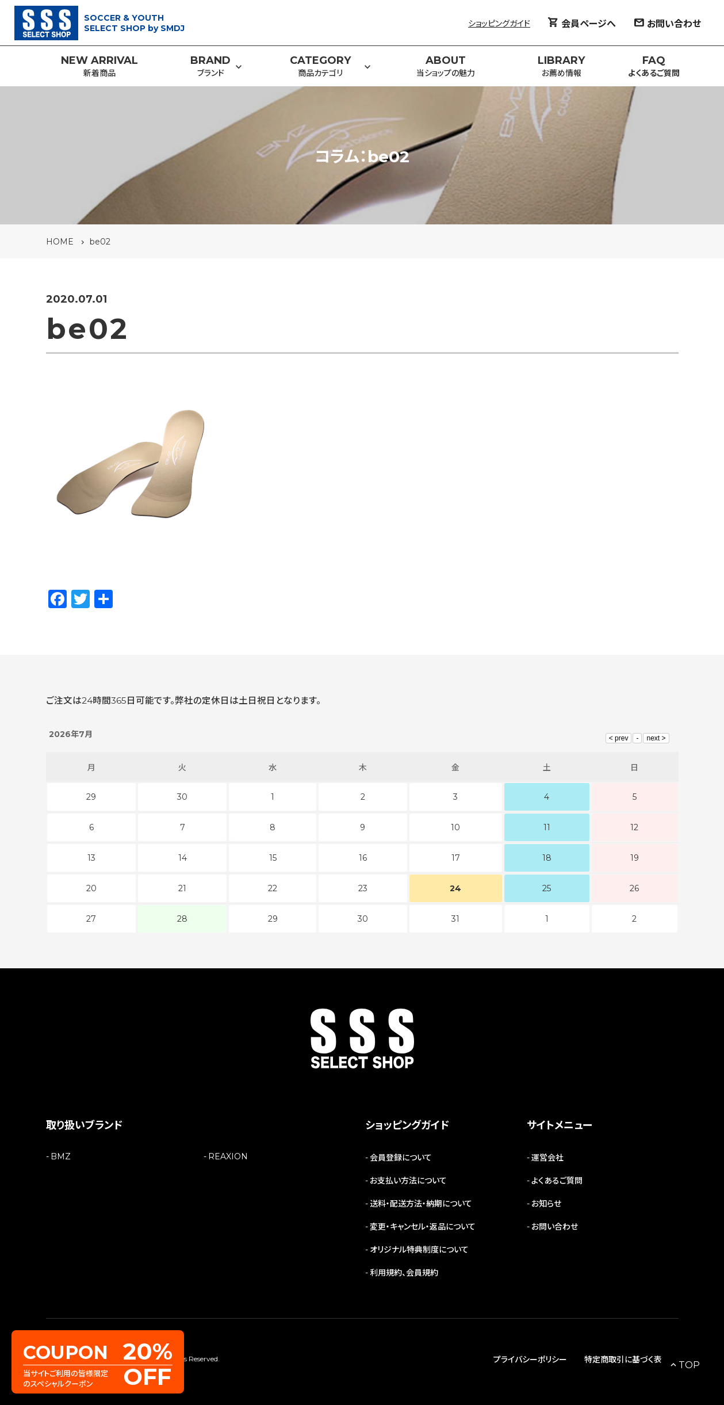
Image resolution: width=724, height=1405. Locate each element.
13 (91, 858)
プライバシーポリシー (530, 1359)
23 (362, 888)
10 (455, 827)
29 (273, 919)
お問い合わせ (554, 1226)
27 (91, 919)
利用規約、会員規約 (404, 1272)
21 (182, 888)
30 (363, 919)
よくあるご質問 (557, 1180)
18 (546, 858)
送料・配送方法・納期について (421, 1203)
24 (455, 888)
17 (455, 858)
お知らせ (546, 1203)
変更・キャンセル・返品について (423, 1226)
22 (272, 888)
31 (455, 919)
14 (182, 858)
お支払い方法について (408, 1180)
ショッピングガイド (499, 23)
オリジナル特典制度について (419, 1249)
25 (546, 888)
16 (363, 858)
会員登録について (401, 1157)
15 (273, 858)
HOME (60, 241)
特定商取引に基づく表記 (627, 1359)
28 (182, 919)
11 (546, 827)
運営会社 (547, 1157)
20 (91, 888)
